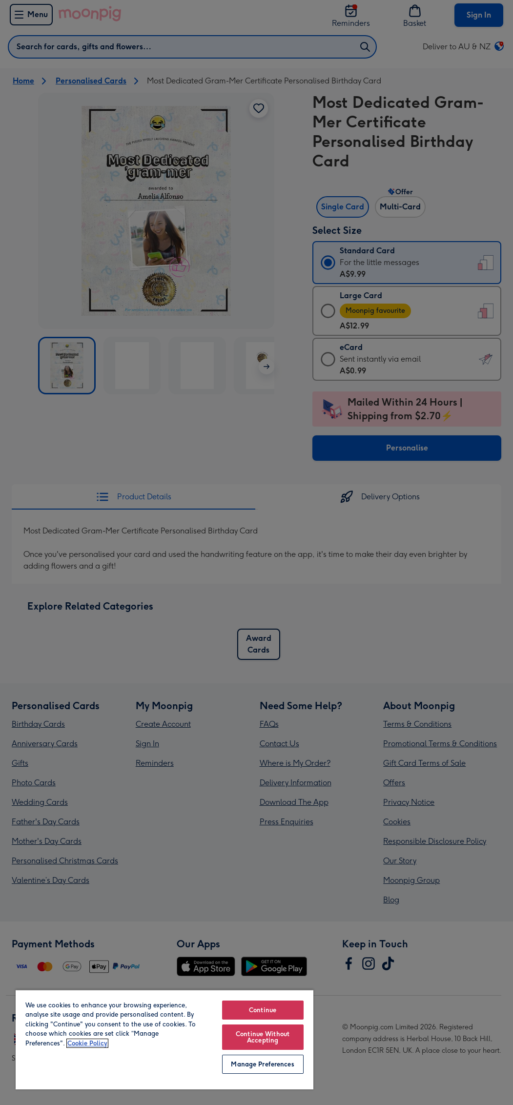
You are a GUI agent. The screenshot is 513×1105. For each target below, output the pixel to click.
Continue (262, 1010)
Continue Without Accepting (262, 1037)
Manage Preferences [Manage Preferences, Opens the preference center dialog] (262, 1064)
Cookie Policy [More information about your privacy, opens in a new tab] (87, 1043)
